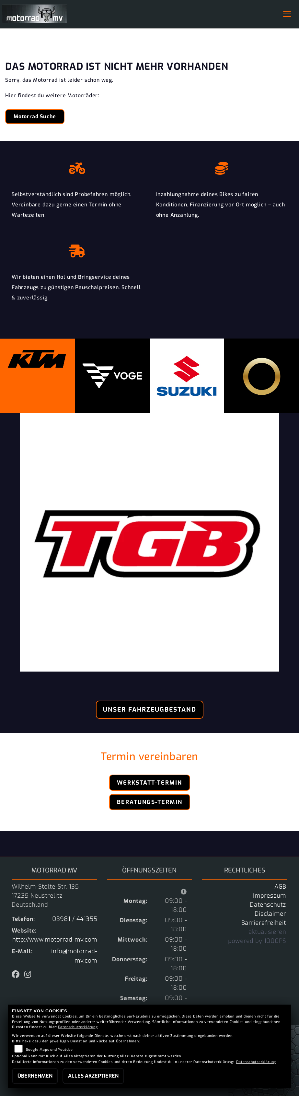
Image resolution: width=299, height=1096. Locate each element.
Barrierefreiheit (263, 923)
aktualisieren (267, 932)
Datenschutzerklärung (78, 1027)
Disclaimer (270, 914)
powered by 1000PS (257, 941)
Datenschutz (268, 905)
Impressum (269, 896)
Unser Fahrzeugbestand (149, 709)
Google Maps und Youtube (49, 1049)
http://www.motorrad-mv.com (54, 940)
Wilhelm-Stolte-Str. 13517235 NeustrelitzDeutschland (45, 896)
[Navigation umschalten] (287, 14)
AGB (280, 887)
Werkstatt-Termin (149, 783)
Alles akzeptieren (93, 1075)
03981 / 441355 (74, 919)
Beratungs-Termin (149, 802)
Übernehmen (34, 1075)
